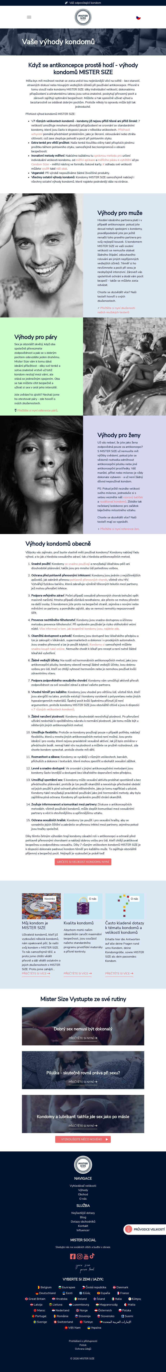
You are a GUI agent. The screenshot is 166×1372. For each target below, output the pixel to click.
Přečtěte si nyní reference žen (119, 529)
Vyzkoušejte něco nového (81, 1139)
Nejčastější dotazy (83, 1213)
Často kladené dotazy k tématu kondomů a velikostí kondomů (124, 927)
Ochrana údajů (83, 1349)
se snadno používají (77, 564)
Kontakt (83, 1226)
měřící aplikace (85, 160)
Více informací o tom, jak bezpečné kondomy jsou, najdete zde (79, 629)
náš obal (61, 169)
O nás (83, 1199)
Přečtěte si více (36, 974)
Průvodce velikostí (149, 1230)
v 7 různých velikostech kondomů (52, 709)
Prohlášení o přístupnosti (83, 1341)
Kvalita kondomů (79, 923)
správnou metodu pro (108, 156)
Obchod (83, 1194)
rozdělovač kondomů (113, 502)
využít (45, 169)
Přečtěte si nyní (83, 1038)
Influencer (83, 1230)
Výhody (83, 1190)
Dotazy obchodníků (83, 1222)
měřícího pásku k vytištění (114, 160)
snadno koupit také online (48, 649)
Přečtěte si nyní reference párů (37, 411)
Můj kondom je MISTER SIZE (35, 925)
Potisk (83, 1345)
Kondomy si (97, 645)
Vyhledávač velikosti (83, 1186)
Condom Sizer (40, 164)
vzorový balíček (133, 497)
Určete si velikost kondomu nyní (83, 862)
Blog (83, 1217)
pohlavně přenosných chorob (88, 580)
